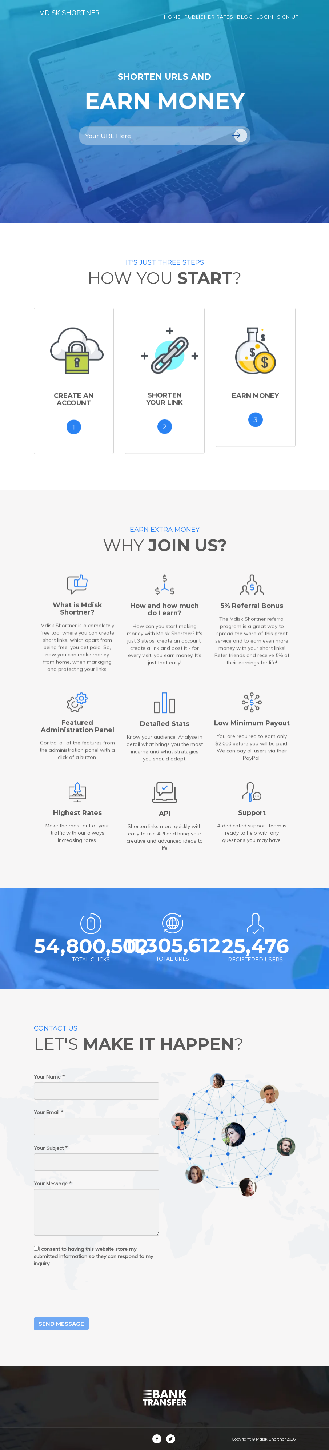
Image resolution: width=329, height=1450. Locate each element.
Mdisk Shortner (74, 18)
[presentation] (89, 1292)
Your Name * (49, 1076)
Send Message (61, 1323)
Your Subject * (51, 1148)
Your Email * (48, 1112)
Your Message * (53, 1183)
